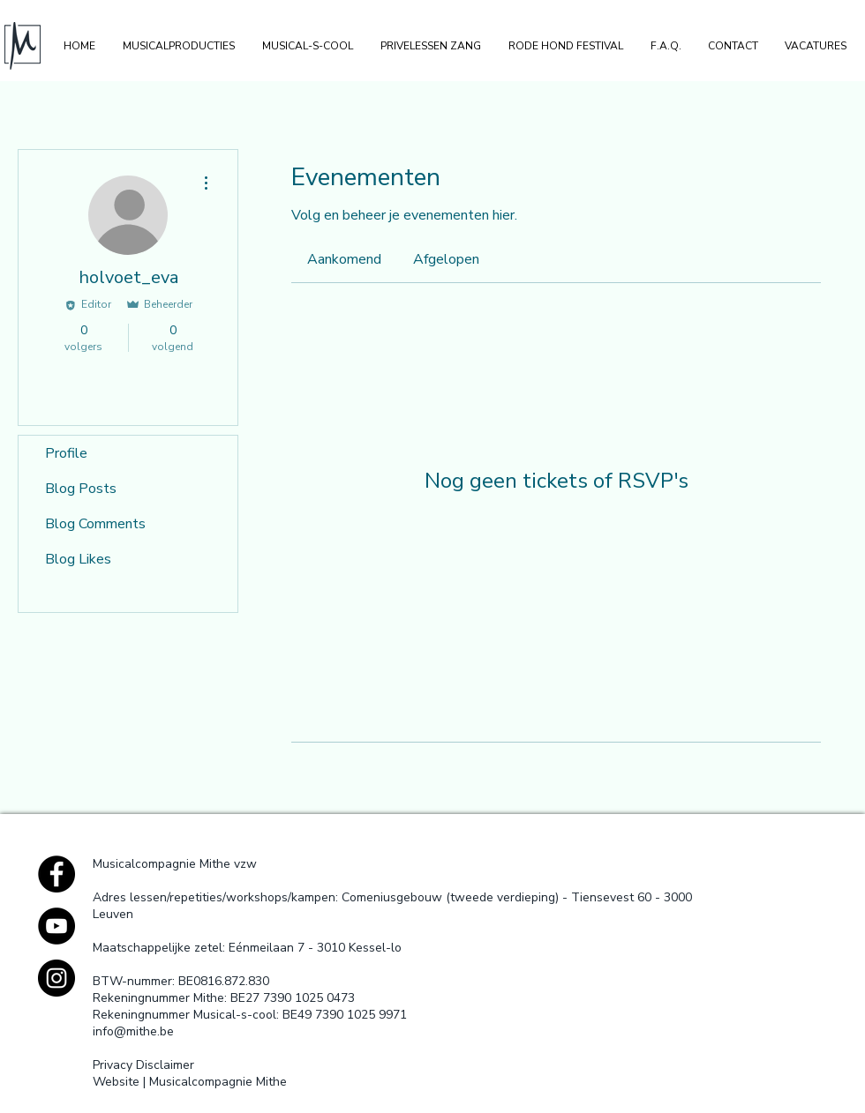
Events (67, 594)
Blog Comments (95, 524)
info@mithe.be (133, 1031)
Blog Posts (81, 488)
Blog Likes (78, 559)
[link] (344, 259)
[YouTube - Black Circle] (56, 926)
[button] (178, 45)
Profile (66, 453)
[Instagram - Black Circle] (56, 978)
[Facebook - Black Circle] (56, 874)
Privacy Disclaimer (143, 1065)
